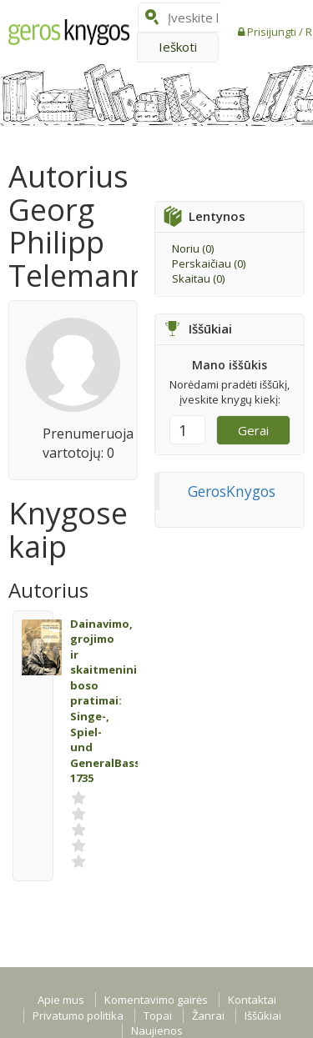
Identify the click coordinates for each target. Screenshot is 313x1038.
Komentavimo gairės (156, 999)
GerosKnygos (231, 491)
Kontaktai (252, 999)
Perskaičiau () (208, 263)
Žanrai (208, 1015)
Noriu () (193, 248)
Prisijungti (273, 31)
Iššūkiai (263, 1015)
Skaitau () (198, 278)
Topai (158, 1015)
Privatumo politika (78, 1015)
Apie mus (61, 999)
